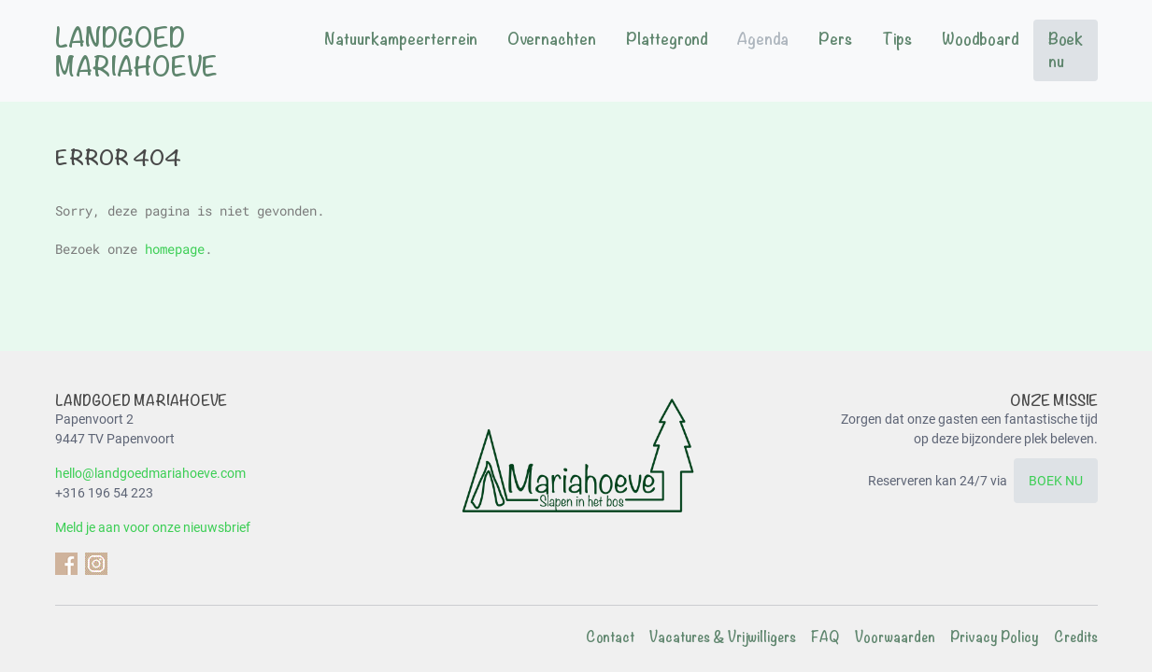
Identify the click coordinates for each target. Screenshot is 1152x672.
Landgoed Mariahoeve (136, 52)
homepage (175, 249)
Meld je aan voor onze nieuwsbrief (152, 527)
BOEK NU (1056, 480)
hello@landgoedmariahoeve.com (150, 473)
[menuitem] (400, 50)
